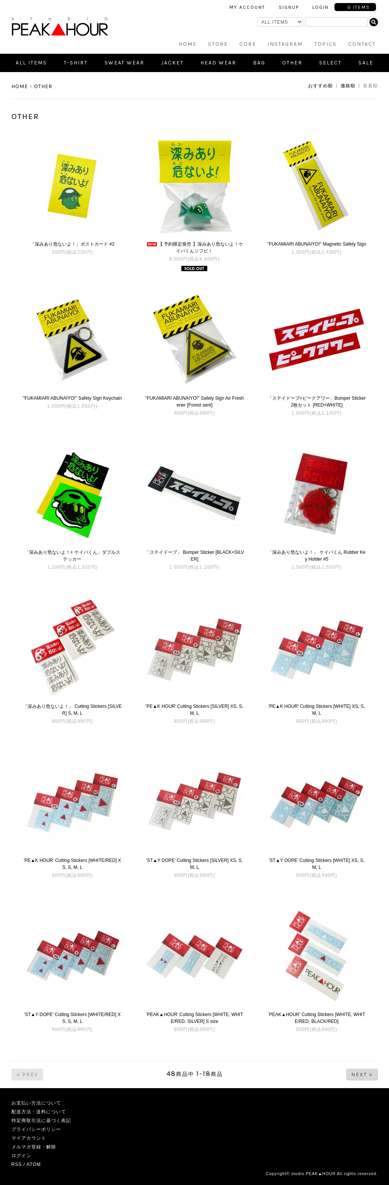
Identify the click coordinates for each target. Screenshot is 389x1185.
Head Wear (218, 62)
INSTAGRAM (285, 44)
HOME (188, 44)
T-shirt (76, 62)
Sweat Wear (124, 62)
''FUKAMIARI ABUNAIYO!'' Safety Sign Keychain (72, 398)
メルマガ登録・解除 (33, 1147)
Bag (259, 62)
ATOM (34, 1164)
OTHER (43, 86)
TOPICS (325, 44)
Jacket (172, 62)
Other (292, 62)
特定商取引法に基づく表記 (41, 1120)
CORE (247, 44)
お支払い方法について (36, 1103)
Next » (362, 1074)
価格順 (348, 85)
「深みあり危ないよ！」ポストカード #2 (72, 244)
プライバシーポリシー (36, 1129)
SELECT (330, 62)
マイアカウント (28, 1138)
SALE (365, 62)
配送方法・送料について (38, 1111)
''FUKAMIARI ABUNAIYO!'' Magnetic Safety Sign (316, 244)
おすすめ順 (320, 85)
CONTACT (362, 44)
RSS (16, 1164)
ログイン (21, 1155)
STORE (218, 44)
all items (31, 62)
